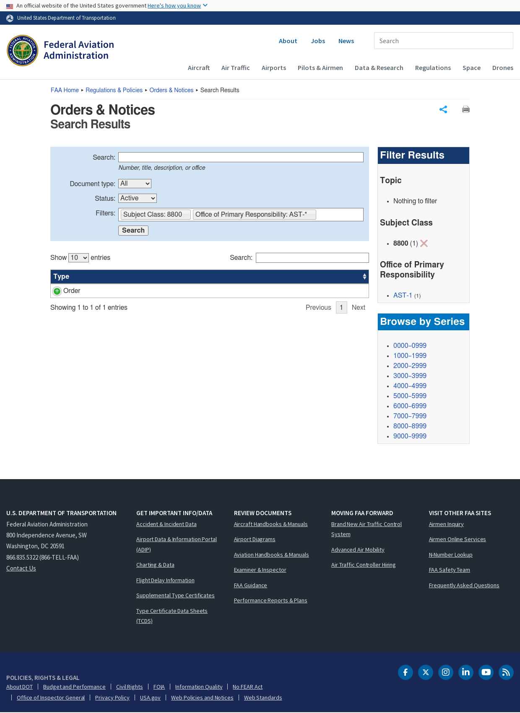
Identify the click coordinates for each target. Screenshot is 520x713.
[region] (209, 284)
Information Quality (198, 687)
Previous (318, 317)
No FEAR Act (248, 687)
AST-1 (403, 296)
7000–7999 (409, 416)
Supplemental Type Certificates (175, 595)
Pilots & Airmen (320, 67)
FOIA (159, 687)
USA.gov (150, 698)
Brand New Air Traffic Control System (366, 530)
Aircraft (199, 67)
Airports (274, 67)
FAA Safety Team (450, 570)
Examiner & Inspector (260, 570)
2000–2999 (409, 366)
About (288, 40)
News (346, 40)
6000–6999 (409, 406)
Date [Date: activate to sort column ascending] (337, 276)
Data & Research (379, 67)
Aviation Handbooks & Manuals (271, 555)
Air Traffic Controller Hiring (363, 565)
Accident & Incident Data (166, 524)
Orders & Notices (172, 90)
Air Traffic (235, 67)
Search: (104, 157)
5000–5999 (409, 396)
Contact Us (21, 569)
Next (358, 317)
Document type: (92, 184)
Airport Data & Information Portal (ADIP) (176, 545)
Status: (105, 198)
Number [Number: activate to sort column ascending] (94, 276)
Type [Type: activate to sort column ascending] (61, 276)
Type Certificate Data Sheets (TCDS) (172, 616)
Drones (502, 67)
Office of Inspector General (51, 698)
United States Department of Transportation (66, 17)
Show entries (80, 257)
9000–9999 (409, 436)
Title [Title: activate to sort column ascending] (125, 276)
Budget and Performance (74, 687)
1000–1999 (409, 356)
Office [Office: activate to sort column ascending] (310, 276)
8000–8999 (409, 426)
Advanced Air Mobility (358, 550)
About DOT (19, 687)
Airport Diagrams (255, 539)
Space (472, 67)
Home (65, 90)
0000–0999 (409, 346)
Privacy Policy (112, 698)
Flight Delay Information (165, 580)
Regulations (433, 67)
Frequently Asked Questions (464, 585)
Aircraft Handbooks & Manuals (271, 524)
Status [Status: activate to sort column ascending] (278, 276)
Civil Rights (129, 687)
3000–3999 (409, 376)
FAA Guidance (251, 585)
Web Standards (263, 698)
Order (61, 291)
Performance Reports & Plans (270, 600)
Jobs (318, 40)
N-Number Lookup (451, 555)
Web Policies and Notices (202, 698)
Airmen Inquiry (446, 524)
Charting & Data (155, 565)
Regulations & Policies (114, 90)
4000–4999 (409, 386)
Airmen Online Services (457, 539)
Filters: (105, 213)
